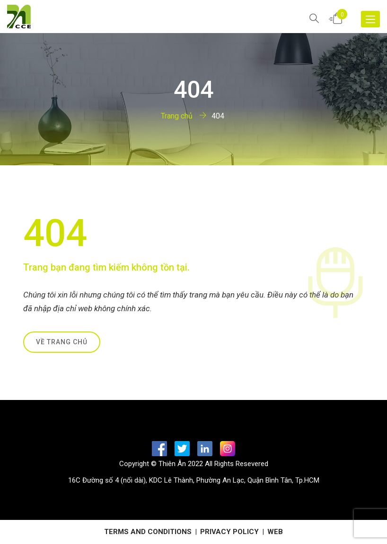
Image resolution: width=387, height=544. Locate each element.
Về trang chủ (62, 342)
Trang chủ (177, 115)
